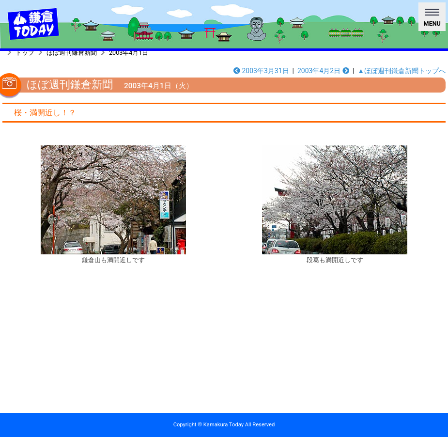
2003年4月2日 (323, 71)
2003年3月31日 (261, 71)
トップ (24, 52)
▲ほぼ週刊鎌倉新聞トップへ (401, 71)
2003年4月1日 (128, 52)
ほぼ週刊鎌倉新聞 (71, 52)
